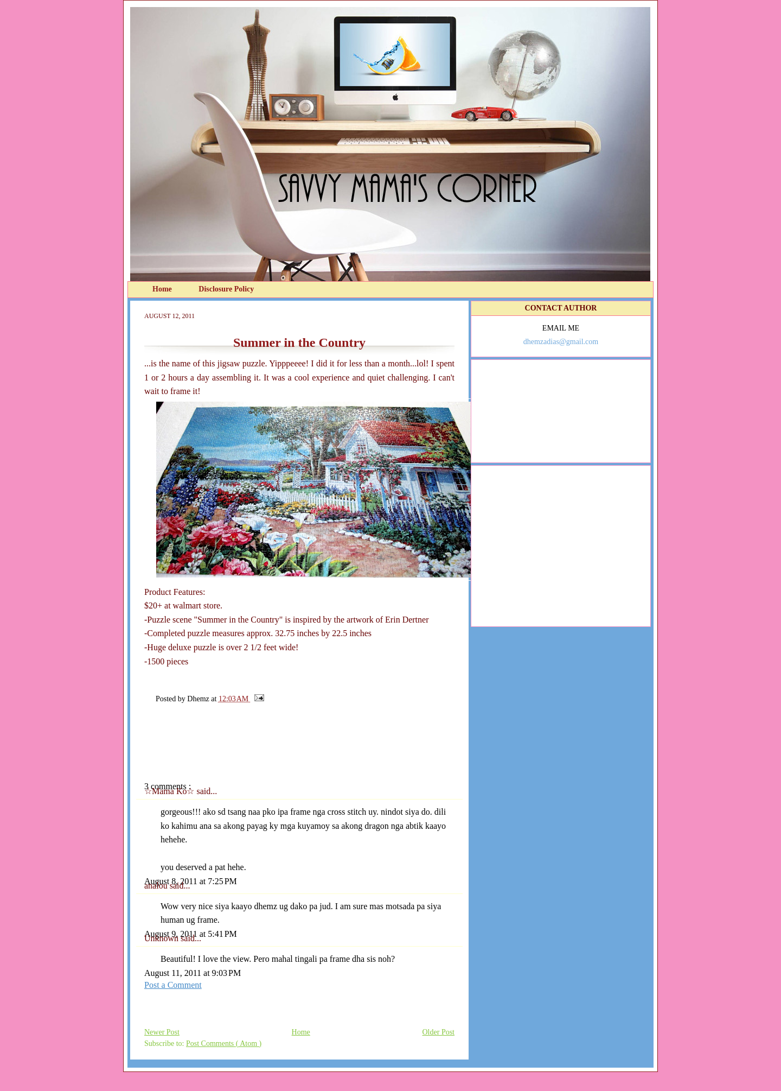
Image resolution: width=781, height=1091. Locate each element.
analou (157, 885)
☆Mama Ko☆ (170, 791)
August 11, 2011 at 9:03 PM (192, 973)
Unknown (162, 938)
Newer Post (162, 1032)
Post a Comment (173, 984)
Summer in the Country (299, 342)
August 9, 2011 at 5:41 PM (190, 933)
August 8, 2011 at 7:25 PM (190, 881)
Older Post (438, 1032)
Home (163, 289)
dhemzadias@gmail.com (560, 342)
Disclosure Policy (226, 289)
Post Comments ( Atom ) (223, 1043)
